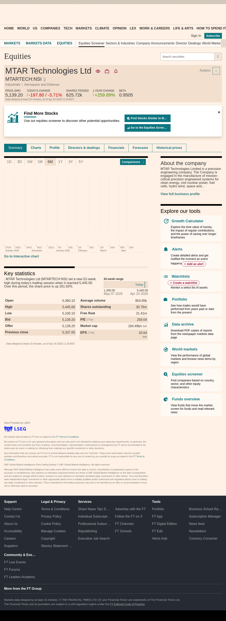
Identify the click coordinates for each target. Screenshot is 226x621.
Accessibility (13, 531)
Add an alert (195, 264)
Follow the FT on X (128, 516)
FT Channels (124, 524)
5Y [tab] (81, 162)
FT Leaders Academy (19, 577)
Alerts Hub (159, 538)
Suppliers (11, 546)
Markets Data (39, 43)
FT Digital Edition (164, 524)
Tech (67, 28)
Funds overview (186, 399)
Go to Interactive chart (21, 256)
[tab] (15, 148)
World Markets (212, 43)
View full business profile (180, 194)
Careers (10, 538)
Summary (15, 147)
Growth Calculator (188, 221)
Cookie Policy (51, 524)
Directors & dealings (84, 147)
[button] (6, 14)
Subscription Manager (205, 516)
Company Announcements (155, 43)
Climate (102, 28)
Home (9, 28)
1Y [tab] (60, 162)
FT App (157, 516)
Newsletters (197, 531)
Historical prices (169, 147)
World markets (185, 349)
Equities (64, 43)
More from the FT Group (23, 588)
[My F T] (216, 14)
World (23, 28)
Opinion (120, 28)
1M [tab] (40, 162)
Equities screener (187, 374)
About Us (11, 524)
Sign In (196, 35)
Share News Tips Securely (94, 509)
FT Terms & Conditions (67, 437)
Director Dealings (188, 43)
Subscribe (213, 35)
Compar (133, 162)
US (35, 28)
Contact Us (12, 516)
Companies (50, 28)
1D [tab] (9, 162)
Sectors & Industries (120, 43)
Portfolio (179, 299)
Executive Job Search (94, 538)
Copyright (48, 538)
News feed (197, 524)
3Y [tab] (70, 162)
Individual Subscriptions (94, 516)
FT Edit (157, 531)
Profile (54, 147)
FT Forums (12, 569)
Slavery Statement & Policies (57, 546)
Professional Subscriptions (94, 524)
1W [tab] (30, 162)
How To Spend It (211, 28)
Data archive (183, 324)
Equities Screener (91, 43)
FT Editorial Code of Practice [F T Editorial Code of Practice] (127, 604)
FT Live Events (15, 562)
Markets (84, 28)
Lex (133, 28)
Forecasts (140, 147)
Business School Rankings (205, 509)
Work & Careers (154, 28)
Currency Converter (203, 538)
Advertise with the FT (130, 509)
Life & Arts (183, 28)
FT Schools (123, 531)
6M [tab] (50, 162)
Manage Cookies (53, 531)
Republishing (87, 531)
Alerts (177, 249)
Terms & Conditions (55, 509)
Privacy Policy (51, 516)
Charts (36, 147)
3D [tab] (19, 162)
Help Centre (12, 509)
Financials (116, 147)
